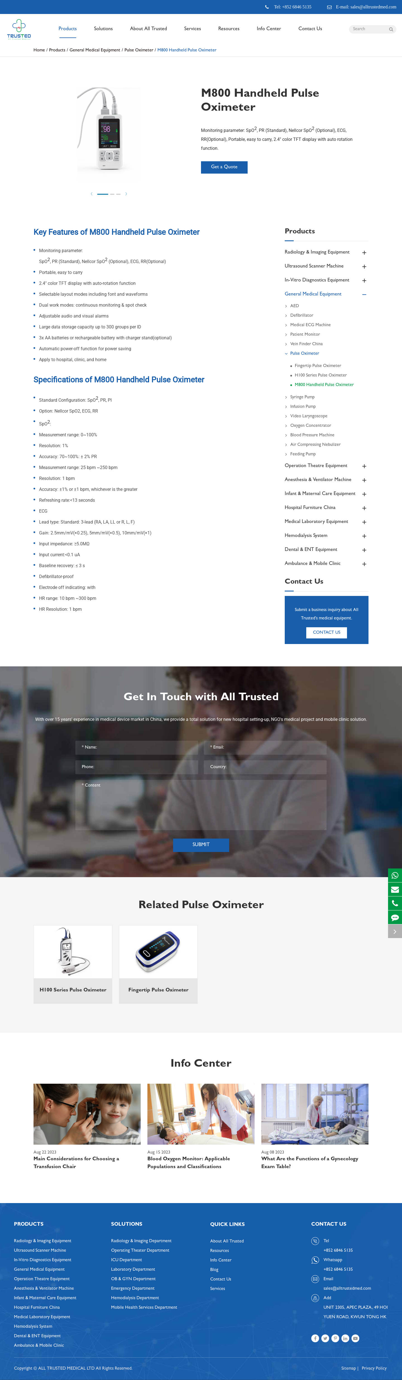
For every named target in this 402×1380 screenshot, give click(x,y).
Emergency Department (133, 1289)
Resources (229, 32)
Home (39, 50)
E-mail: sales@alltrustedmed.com (361, 7)
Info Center (269, 32)
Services (192, 32)
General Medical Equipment (95, 50)
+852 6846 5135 (338, 1270)
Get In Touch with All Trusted (201, 698)
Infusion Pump (300, 407)
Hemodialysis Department (135, 1298)
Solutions (103, 32)
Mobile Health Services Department (144, 1308)
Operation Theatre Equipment (326, 466)
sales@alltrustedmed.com (347, 1289)
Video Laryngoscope (306, 416)
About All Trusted (148, 32)
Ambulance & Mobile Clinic (326, 564)
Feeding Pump (300, 454)
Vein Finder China (304, 344)
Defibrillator (299, 316)
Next (126, 193)
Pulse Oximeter (139, 50)
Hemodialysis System (326, 536)
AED (292, 306)
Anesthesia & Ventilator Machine (326, 480)
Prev (91, 193)
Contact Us (310, 32)
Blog (214, 1270)
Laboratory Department (133, 1270)
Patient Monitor (302, 335)
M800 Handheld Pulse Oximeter (186, 50)
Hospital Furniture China (326, 508)
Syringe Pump (300, 397)
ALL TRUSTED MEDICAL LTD (66, 1369)
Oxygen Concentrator (308, 426)
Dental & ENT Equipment (326, 550)
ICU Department (126, 1260)
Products (68, 32)
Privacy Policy (374, 1369)
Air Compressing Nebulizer (313, 445)
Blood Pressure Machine (309, 435)
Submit (201, 845)
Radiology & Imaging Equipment (326, 252)
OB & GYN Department (133, 1279)
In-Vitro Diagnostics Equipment (326, 280)
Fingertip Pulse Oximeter (318, 366)
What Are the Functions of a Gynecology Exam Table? (309, 1163)
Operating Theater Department (140, 1251)
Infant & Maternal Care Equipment (326, 494)
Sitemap (348, 1369)
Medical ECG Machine (308, 325)
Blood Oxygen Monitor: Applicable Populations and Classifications (188, 1163)
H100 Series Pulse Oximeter (321, 375)
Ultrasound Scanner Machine (326, 266)
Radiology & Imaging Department (141, 1241)
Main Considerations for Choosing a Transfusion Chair (76, 1163)
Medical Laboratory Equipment (326, 522)
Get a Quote (224, 167)
